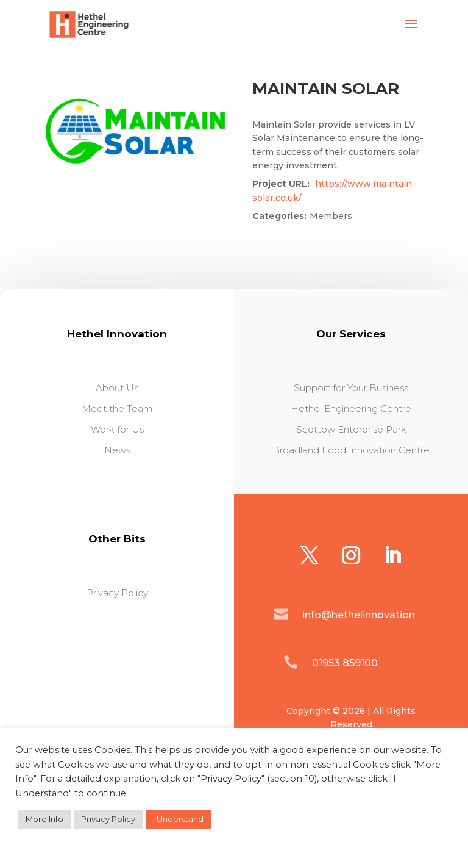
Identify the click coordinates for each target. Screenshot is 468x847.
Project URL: (281, 183)
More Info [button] (44, 819)
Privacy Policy (108, 819)
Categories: (279, 216)
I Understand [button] (178, 819)
